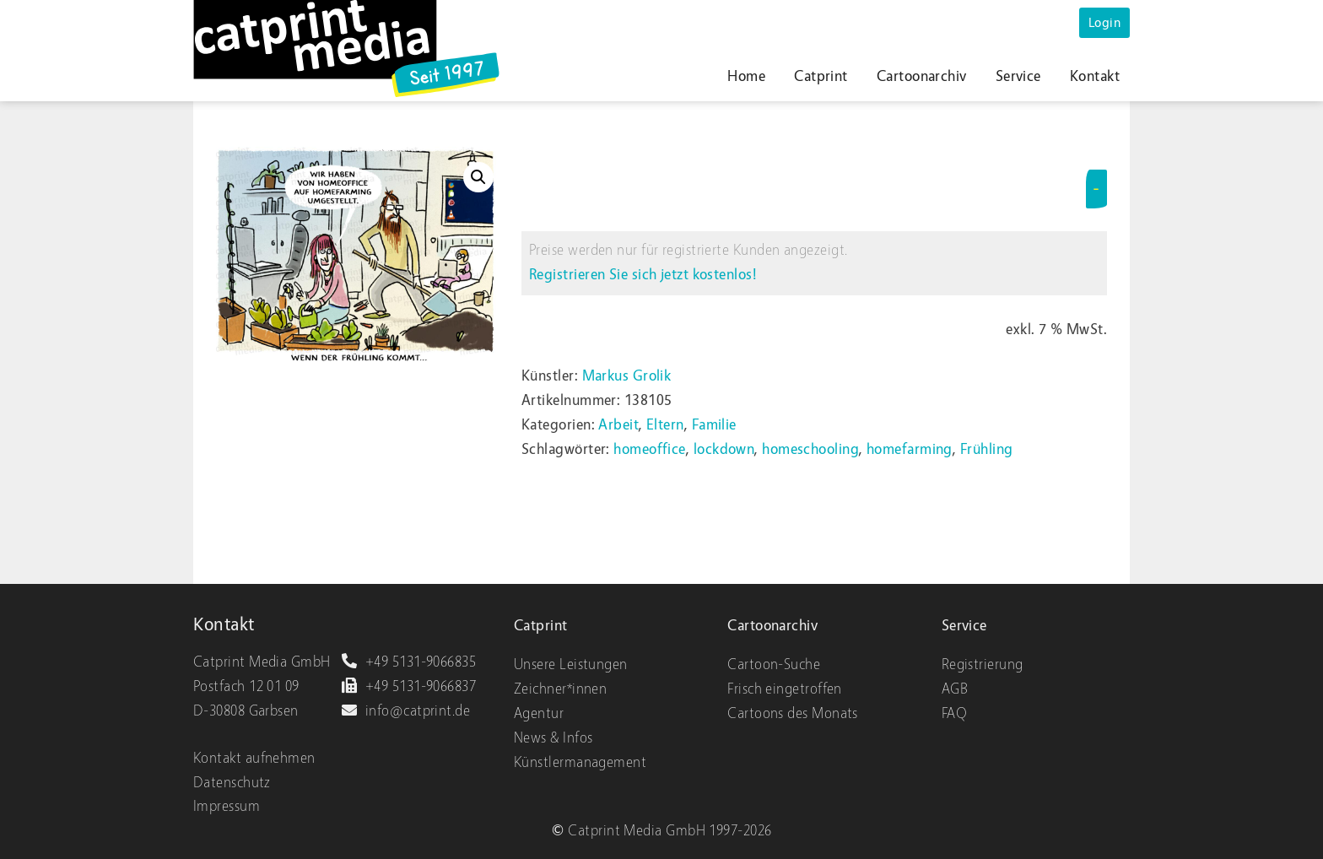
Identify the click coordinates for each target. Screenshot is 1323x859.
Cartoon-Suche (773, 664)
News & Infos (553, 738)
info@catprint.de (405, 711)
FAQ (954, 713)
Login (1104, 22)
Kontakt (1095, 76)
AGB (955, 689)
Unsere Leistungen (571, 664)
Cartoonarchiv (922, 76)
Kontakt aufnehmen (254, 758)
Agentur (539, 713)
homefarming (910, 449)
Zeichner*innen (560, 689)
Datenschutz (232, 782)
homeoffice (649, 449)
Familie (714, 425)
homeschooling (810, 449)
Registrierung (982, 664)
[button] (478, 177)
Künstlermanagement (580, 762)
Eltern (665, 425)
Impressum (226, 806)
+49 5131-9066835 (408, 662)
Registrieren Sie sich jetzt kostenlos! (643, 275)
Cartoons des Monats (792, 713)
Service (1018, 76)
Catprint (821, 76)
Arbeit (618, 425)
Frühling (986, 449)
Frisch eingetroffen (784, 689)
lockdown (724, 449)
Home (746, 76)
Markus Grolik (627, 376)
